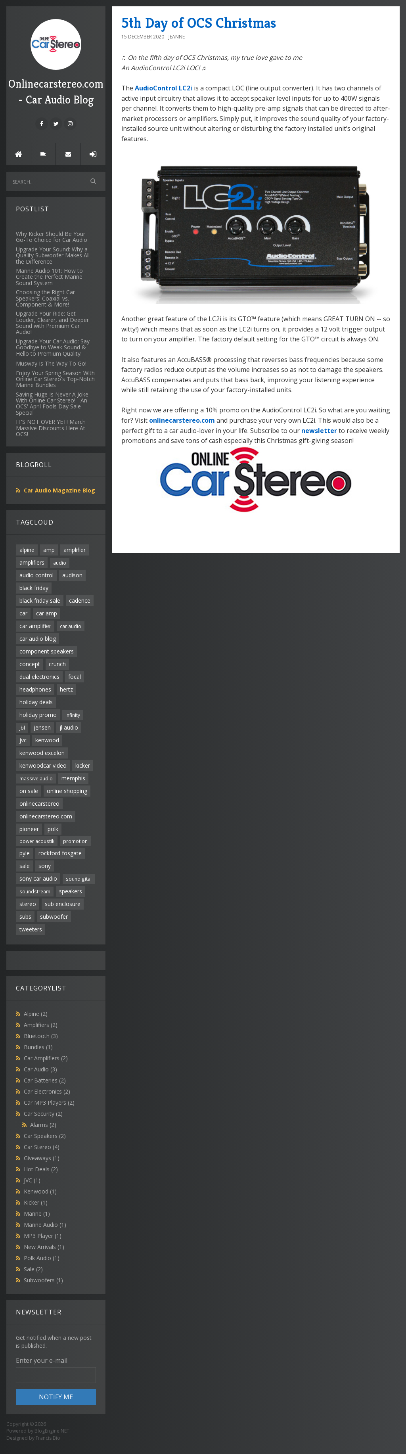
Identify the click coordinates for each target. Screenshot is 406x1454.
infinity (72, 715)
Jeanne (177, 36)
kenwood (47, 740)
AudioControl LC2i (163, 88)
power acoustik (36, 841)
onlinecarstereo (39, 803)
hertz (66, 689)
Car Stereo (41, 1147)
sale (24, 866)
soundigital (79, 878)
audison (72, 575)
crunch (57, 664)
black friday (33, 588)
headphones (35, 689)
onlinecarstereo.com (45, 816)
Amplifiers (40, 1025)
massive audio (36, 778)
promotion (75, 841)
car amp (46, 613)
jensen (42, 727)
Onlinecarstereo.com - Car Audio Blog (55, 63)
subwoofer (54, 916)
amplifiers (31, 562)
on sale (28, 791)
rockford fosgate (60, 853)
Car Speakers (45, 1136)
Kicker (36, 1202)
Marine (37, 1213)
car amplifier (35, 626)
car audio (70, 626)
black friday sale (39, 600)
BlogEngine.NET (51, 1430)
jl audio (68, 727)
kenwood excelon (42, 753)
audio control (36, 575)
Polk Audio (41, 1258)
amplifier (74, 550)
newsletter (319, 430)
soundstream (34, 891)
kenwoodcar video (43, 765)
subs (25, 916)
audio (59, 562)
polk (53, 829)
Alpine (36, 1013)
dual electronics (39, 676)
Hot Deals (41, 1169)
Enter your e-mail (41, 1360)
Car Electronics (47, 1091)
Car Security (43, 1113)
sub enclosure (62, 904)
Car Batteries (45, 1080)
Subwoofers (43, 1280)
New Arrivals (44, 1247)
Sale (33, 1269)
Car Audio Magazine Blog (59, 490)
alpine (26, 550)
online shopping (67, 791)
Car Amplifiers (46, 1058)
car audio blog (37, 638)
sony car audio (38, 878)
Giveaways (41, 1158)
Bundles (38, 1047)
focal (74, 676)
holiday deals (36, 702)
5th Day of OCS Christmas (198, 23)
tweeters (30, 929)
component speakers (46, 651)
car (23, 613)
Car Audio (40, 1069)
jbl (22, 727)
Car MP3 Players (49, 1102)
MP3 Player (42, 1235)
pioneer (29, 829)
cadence (79, 600)
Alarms (43, 1124)
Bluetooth (41, 1036)
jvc (23, 740)
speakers (70, 891)
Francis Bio (48, 1438)
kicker (82, 765)
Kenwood (40, 1191)
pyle (24, 853)
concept (29, 664)
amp (49, 550)
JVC (32, 1180)
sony (44, 866)
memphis (73, 778)
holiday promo (38, 714)
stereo (27, 904)
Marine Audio (45, 1224)
